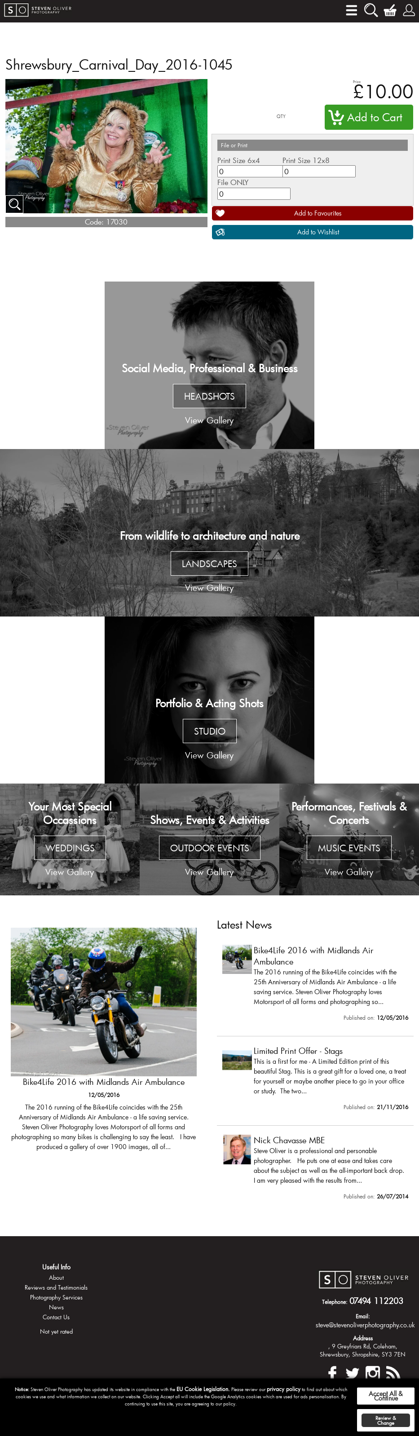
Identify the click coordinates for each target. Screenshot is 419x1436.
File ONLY (232, 182)
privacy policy (283, 1388)
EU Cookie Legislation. (203, 1388)
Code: (94, 221)
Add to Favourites (318, 213)
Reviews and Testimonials (56, 1287)
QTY (281, 116)
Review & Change (385, 1420)
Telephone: (335, 1301)
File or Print (234, 145)
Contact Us (56, 1317)
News (56, 1307)
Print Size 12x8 (306, 160)
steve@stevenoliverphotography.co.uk (365, 1325)
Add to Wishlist (318, 232)
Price (357, 81)
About (56, 1277)
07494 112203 (376, 1300)
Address (363, 1338)
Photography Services (56, 1297)
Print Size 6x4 (238, 160)
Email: (363, 1316)
